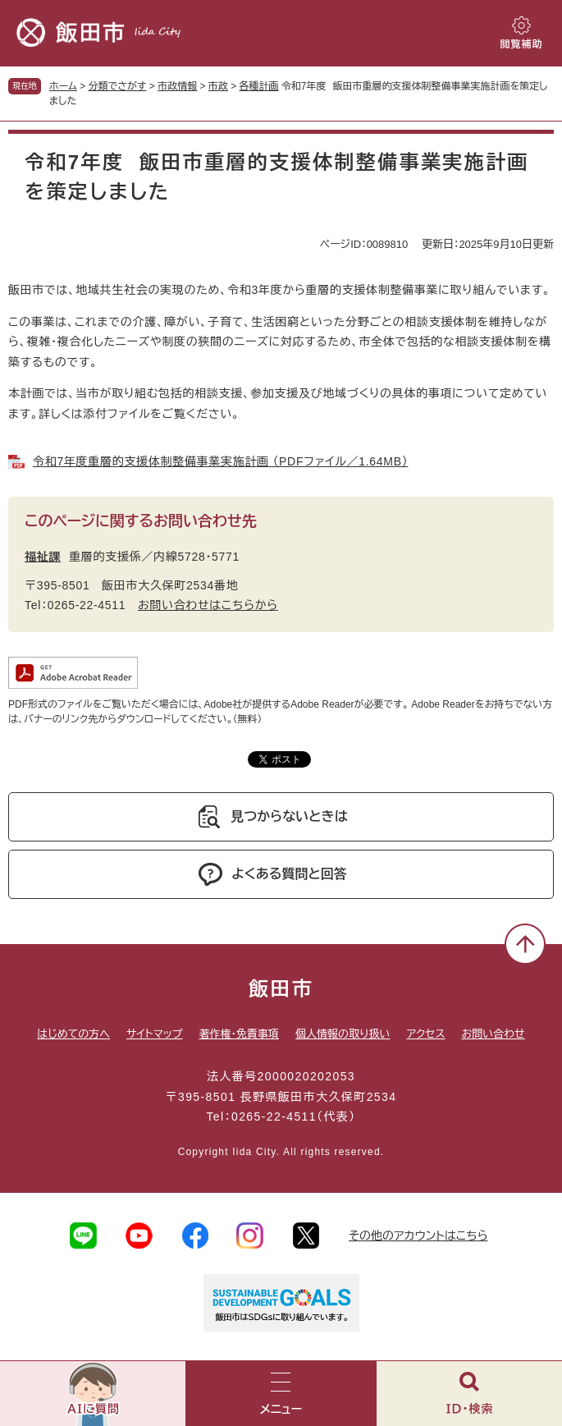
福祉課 (43, 556)
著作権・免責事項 (239, 1034)
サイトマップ (154, 1034)
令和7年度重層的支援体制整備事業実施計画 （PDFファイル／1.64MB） (220, 461)
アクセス (425, 1034)
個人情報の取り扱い (342, 1034)
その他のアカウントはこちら (418, 1235)
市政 (218, 86)
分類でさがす (118, 86)
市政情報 (177, 86)
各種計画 (259, 86)
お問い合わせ (493, 1034)
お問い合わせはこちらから (208, 605)
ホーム (63, 86)
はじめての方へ (73, 1034)
